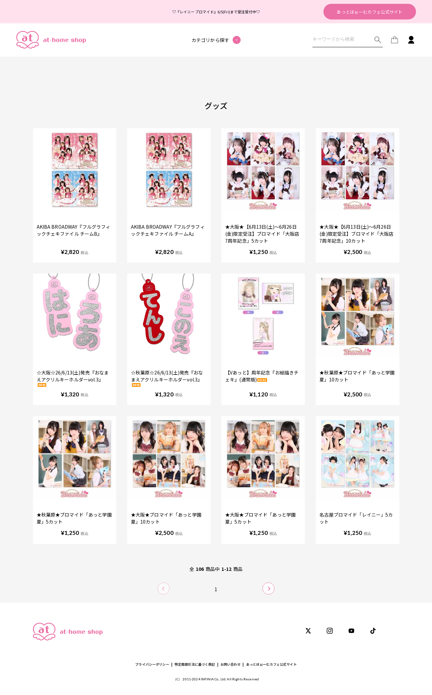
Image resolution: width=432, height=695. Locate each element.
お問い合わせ (230, 664)
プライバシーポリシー (152, 664)
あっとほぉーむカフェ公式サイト (369, 11)
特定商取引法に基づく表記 (195, 664)
